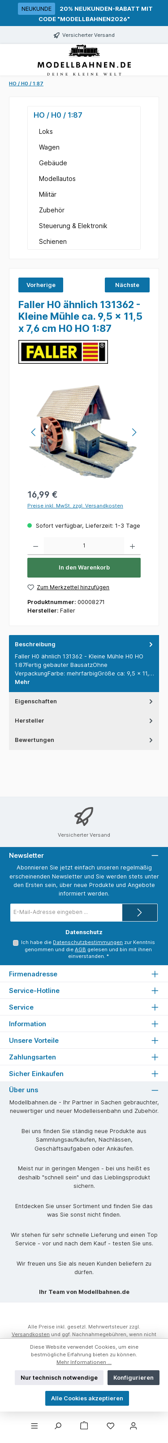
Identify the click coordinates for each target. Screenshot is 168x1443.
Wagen (49, 147)
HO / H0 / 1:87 (58, 114)
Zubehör (52, 210)
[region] (84, 432)
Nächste (127, 285)
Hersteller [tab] (85, 720)
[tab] (84, 663)
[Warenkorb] (84, 1426)
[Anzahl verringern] (35, 546)
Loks (46, 131)
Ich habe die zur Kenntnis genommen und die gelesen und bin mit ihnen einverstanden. (88, 949)
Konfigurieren (133, 1377)
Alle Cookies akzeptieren (87, 1398)
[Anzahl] (84, 546)
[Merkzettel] (111, 1426)
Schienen (53, 241)
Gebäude (53, 163)
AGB (80, 949)
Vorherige (41, 285)
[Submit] (140, 913)
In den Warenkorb (84, 567)
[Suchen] (58, 1426)
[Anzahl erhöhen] (132, 546)
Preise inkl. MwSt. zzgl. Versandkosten (75, 506)
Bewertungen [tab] (85, 740)
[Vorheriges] (34, 432)
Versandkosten (31, 1334)
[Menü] (34, 1426)
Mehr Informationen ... (84, 1362)
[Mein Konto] (133, 1426)
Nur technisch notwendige (59, 1377)
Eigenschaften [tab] (85, 701)
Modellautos (57, 178)
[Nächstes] (134, 432)
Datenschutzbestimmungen (88, 942)
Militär (47, 194)
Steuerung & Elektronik (73, 225)
